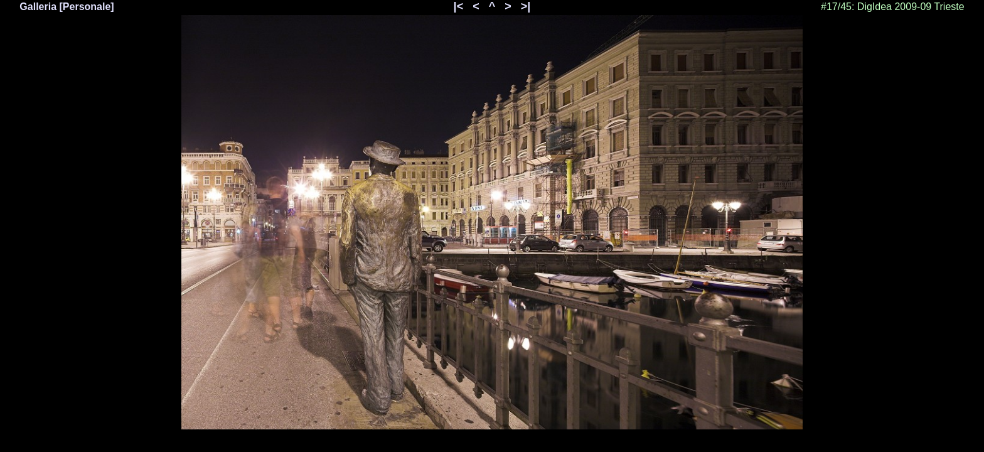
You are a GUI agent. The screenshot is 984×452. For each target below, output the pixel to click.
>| (526, 6)
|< (459, 6)
